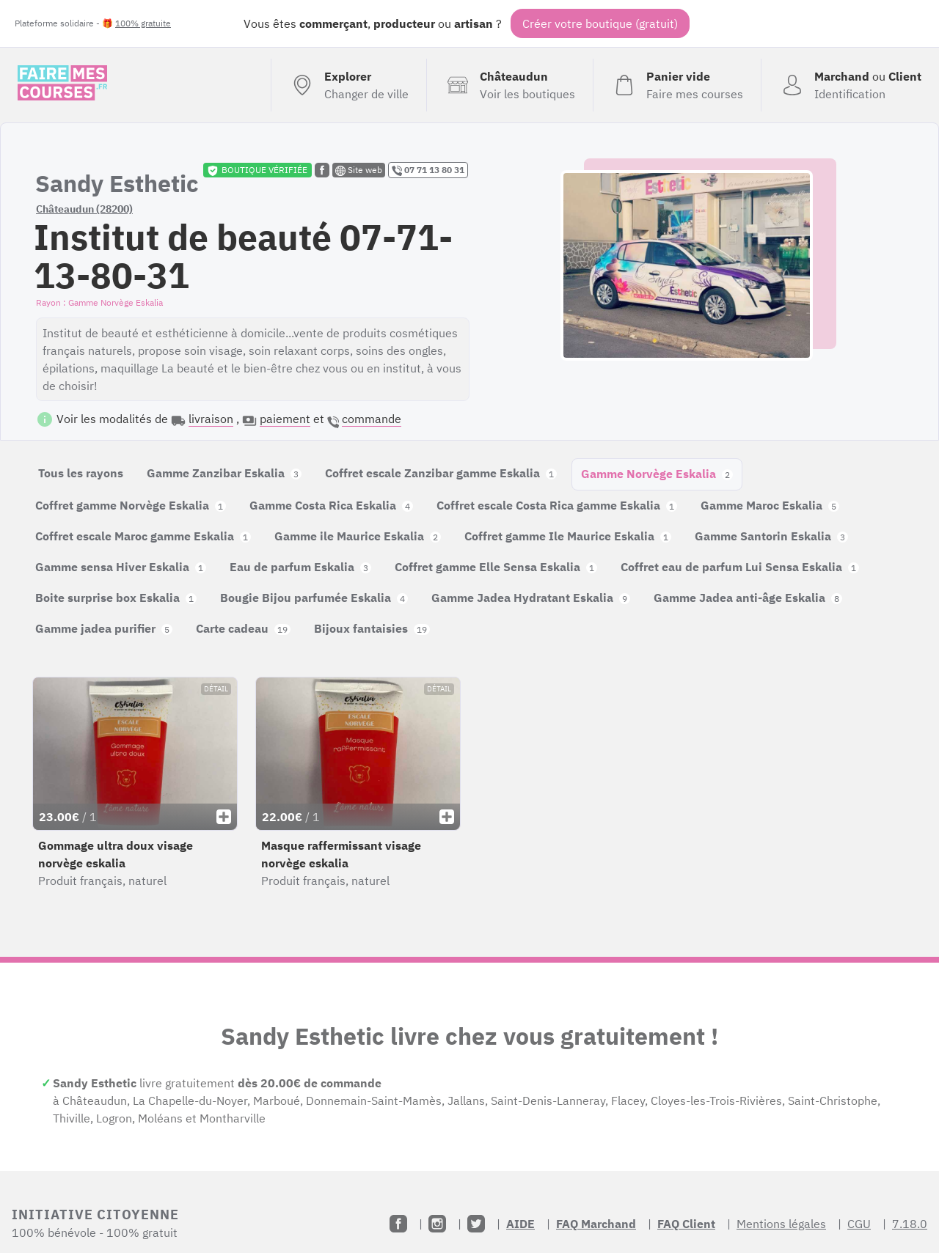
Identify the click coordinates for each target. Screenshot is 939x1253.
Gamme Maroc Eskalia (770, 505)
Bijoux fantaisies (372, 628)
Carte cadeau (243, 628)
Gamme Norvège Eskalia (657, 473)
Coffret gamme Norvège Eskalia (130, 505)
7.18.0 (909, 1223)
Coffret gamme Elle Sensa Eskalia (496, 566)
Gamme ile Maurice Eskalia (357, 536)
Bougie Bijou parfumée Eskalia (314, 597)
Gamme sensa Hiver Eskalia (120, 566)
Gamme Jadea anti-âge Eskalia (748, 597)
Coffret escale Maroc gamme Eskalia (143, 536)
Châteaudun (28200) (84, 209)
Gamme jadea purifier (103, 628)
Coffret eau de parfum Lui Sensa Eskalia (740, 566)
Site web (358, 170)
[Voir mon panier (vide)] (677, 85)
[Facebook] (398, 1223)
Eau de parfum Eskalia (300, 566)
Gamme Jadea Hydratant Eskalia (530, 597)
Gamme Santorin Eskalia (771, 536)
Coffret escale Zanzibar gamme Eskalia (441, 473)
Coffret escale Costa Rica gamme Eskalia (556, 505)
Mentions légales (781, 1223)
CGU (859, 1223)
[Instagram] (437, 1223)
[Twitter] (476, 1223)
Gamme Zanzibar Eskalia (224, 473)
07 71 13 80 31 (428, 170)
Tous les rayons (80, 473)
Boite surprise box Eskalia (116, 597)
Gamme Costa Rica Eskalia (331, 505)
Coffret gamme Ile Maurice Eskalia (567, 536)
